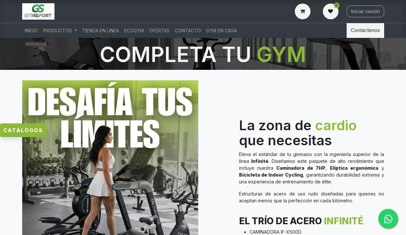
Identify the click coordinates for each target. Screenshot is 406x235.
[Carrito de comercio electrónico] (304, 11)
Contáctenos (365, 30)
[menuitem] (31, 30)
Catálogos (23, 130)
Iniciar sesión (365, 11)
